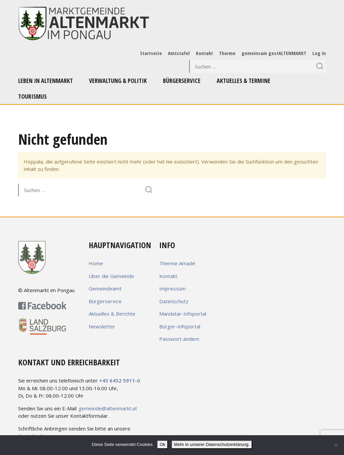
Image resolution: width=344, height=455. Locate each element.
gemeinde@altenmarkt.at (108, 408)
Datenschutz (173, 301)
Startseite (151, 53)
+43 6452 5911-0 (119, 380)
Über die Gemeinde (111, 276)
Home (96, 263)
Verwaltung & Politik (118, 81)
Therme (227, 53)
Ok (162, 444)
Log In (319, 53)
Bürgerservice (182, 81)
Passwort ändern (179, 338)
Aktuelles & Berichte (112, 313)
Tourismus (32, 96)
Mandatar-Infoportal (182, 313)
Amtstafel (179, 53)
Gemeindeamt (105, 288)
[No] (335, 445)
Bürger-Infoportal (179, 326)
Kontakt (204, 53)
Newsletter (102, 326)
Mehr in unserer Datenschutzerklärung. (212, 444)
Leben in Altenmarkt (45, 81)
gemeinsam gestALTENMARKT (274, 53)
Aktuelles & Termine (243, 81)
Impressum (172, 288)
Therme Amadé (177, 263)
